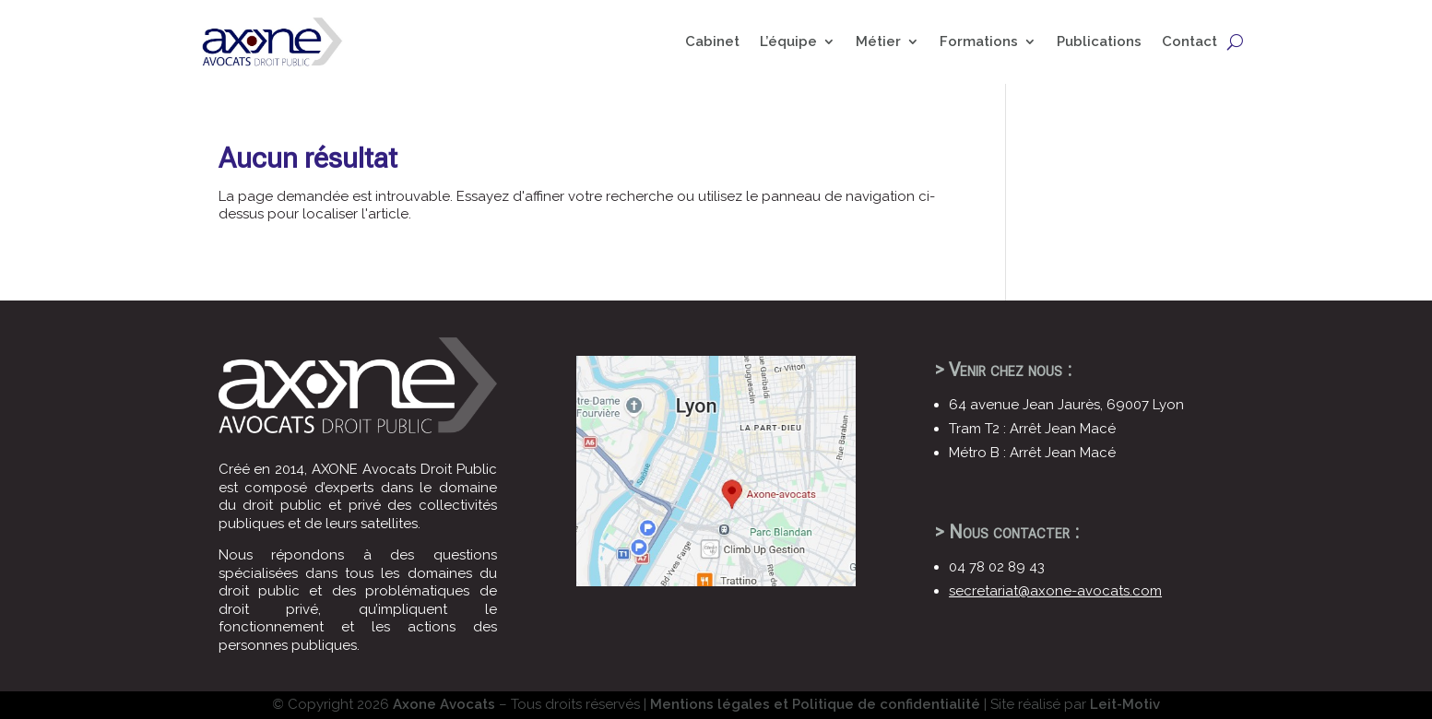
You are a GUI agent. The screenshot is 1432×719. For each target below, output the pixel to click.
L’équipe (788, 41)
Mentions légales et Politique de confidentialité (815, 704)
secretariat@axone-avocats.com (1055, 591)
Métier (878, 41)
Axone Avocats (444, 704)
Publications (1099, 41)
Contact (1189, 41)
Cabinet (712, 41)
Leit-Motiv (1125, 704)
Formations (979, 41)
